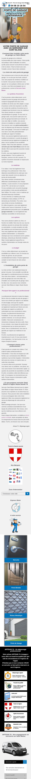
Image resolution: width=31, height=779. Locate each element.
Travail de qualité (10, 775)
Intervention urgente (11, 762)
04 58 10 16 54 (18, 5)
